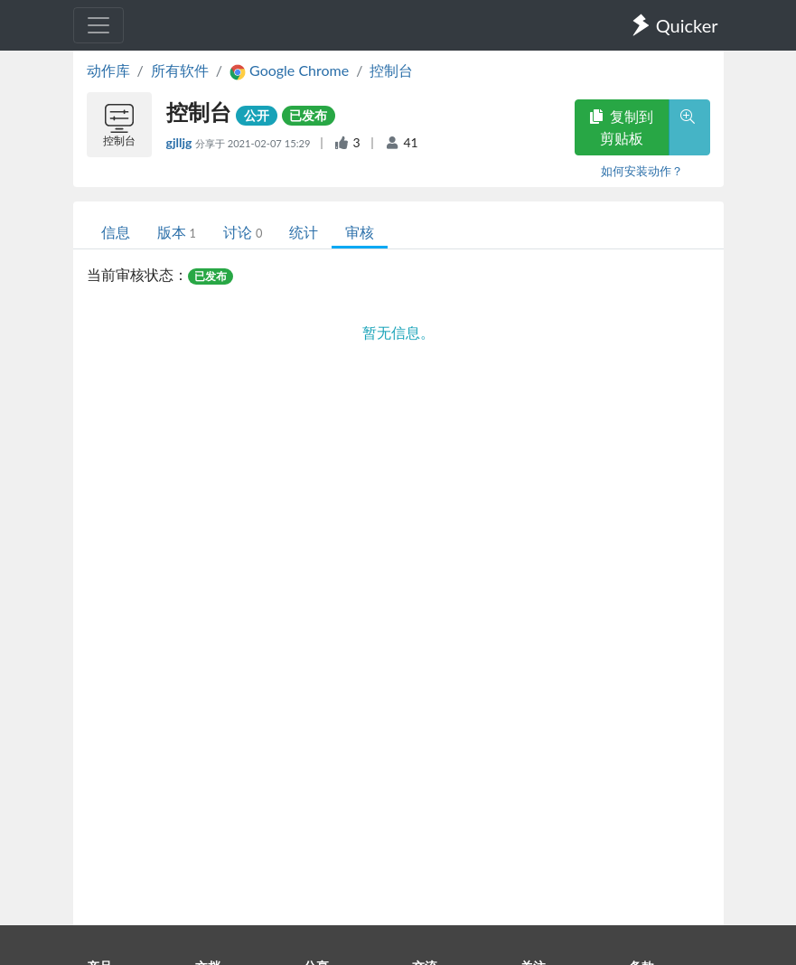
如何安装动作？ (642, 171)
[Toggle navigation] (98, 25)
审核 (359, 231)
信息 (115, 231)
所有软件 (180, 70)
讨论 (242, 231)
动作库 (108, 70)
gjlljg (180, 142)
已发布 (308, 115)
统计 (303, 231)
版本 (176, 231)
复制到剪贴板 (621, 127)
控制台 (391, 70)
